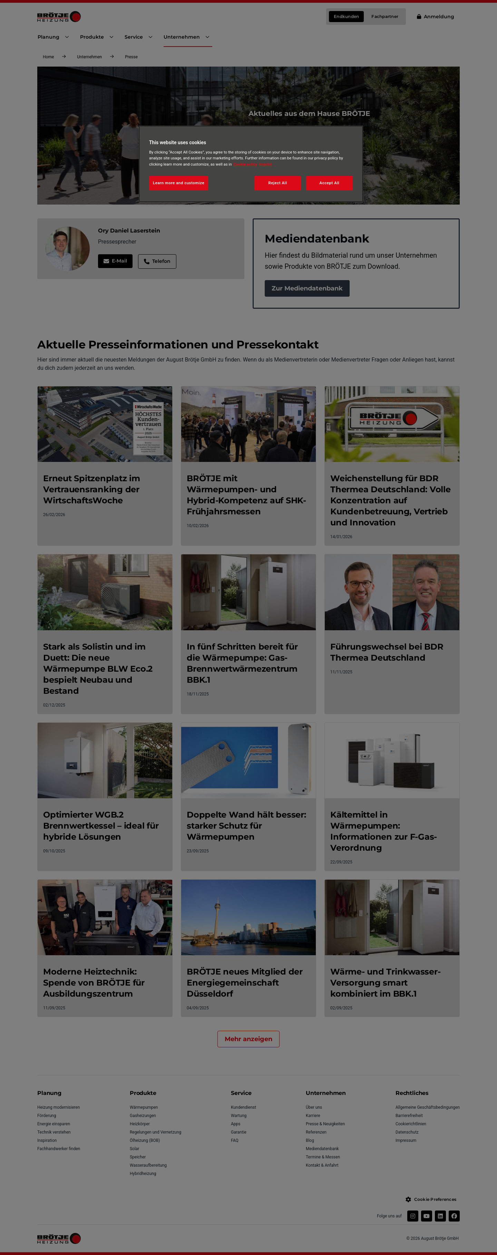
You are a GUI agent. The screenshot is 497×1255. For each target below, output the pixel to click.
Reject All (278, 182)
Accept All (330, 182)
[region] (251, 164)
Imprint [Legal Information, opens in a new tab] (265, 164)
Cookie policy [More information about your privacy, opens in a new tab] (245, 164)
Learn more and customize (178, 182)
